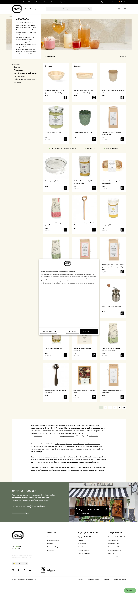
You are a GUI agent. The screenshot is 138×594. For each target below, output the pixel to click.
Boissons (17, 67)
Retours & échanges (53, 547)
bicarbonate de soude (92, 444)
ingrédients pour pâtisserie (45, 446)
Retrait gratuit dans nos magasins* (66, 2)
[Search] (89, 9)
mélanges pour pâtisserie (63, 444)
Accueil (11, 16)
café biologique (44, 459)
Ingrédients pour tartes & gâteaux (25, 73)
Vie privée (81, 579)
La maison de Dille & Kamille (117, 537)
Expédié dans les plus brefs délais (22, 2)
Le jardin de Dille (113, 543)
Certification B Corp (84, 553)
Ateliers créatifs (113, 557)
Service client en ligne (20, 513)
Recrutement (82, 543)
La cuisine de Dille (114, 547)
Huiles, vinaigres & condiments (24, 79)
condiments (38, 436)
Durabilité (81, 547)
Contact (49, 537)
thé (92, 459)
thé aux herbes (48, 462)
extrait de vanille (78, 444)
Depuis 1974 (91, 148)
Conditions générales (119, 579)
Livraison (50, 543)
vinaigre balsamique (67, 436)
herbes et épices (71, 428)
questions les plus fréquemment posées (35, 500)
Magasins (103, 2)
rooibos (37, 462)
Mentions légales (93, 579)
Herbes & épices (19, 76)
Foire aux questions (53, 540)
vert (102, 459)
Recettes (111, 553)
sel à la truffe (93, 436)
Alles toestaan (89, 331)
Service (51, 532)
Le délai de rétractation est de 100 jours (44, 2)
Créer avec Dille (113, 540)
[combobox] (69, 9)
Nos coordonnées (83, 550)
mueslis (60, 457)
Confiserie (17, 82)
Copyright (106, 579)
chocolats (73, 467)
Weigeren (72, 331)
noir (32, 462)
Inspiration (115, 532)
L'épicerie (16, 64)
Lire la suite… (51, 550)
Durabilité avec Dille (114, 550)
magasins (101, 470)
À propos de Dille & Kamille (86, 537)
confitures (70, 457)
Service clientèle (112, 2)
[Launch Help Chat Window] (130, 590)
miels (81, 457)
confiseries (82, 467)
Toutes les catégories (33, 9)
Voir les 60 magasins (82, 513)
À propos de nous (88, 532)
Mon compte (119, 9)
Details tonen (49, 331)
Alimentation (18, 70)
